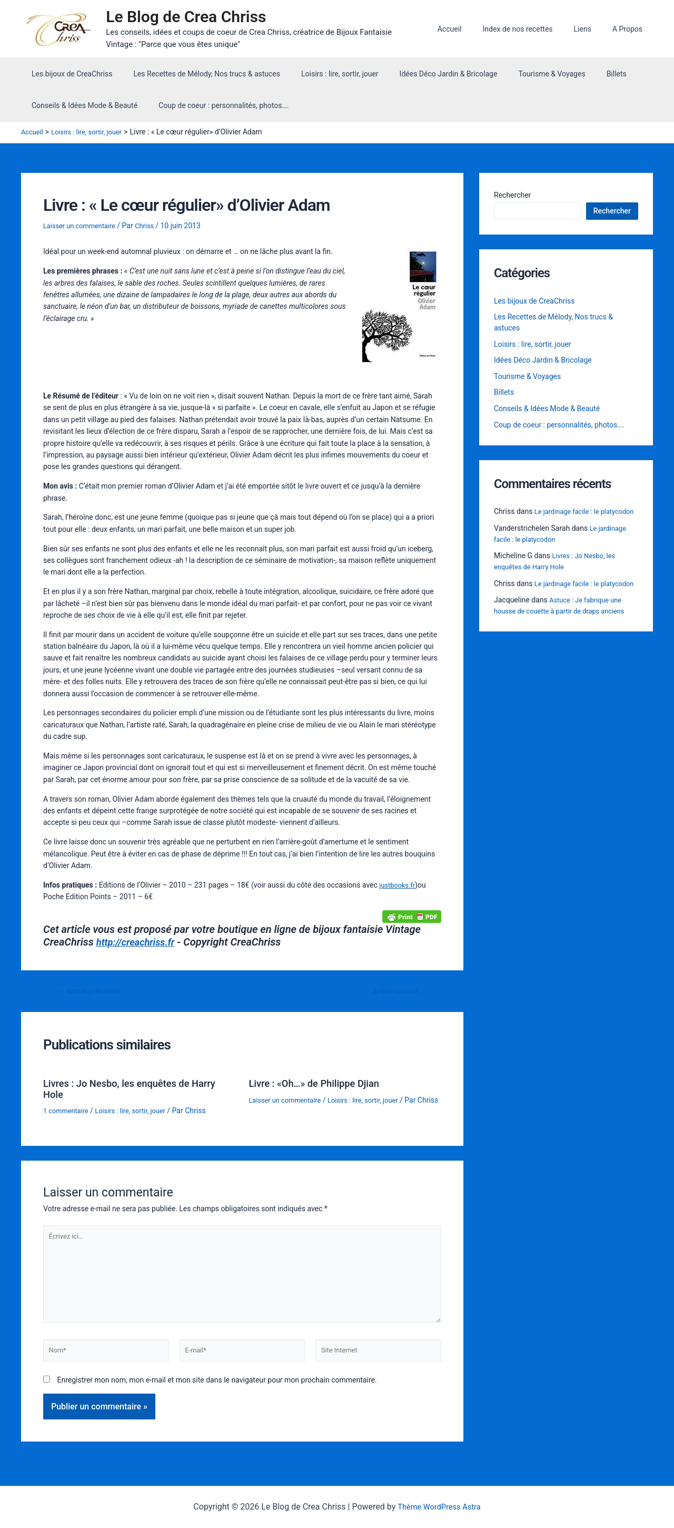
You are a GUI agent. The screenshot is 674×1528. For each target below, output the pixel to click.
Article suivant (396, 993)
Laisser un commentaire (82, 227)
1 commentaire (68, 1112)
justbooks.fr (398, 887)
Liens (592, 30)
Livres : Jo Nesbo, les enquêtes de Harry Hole (137, 1090)
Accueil (472, 30)
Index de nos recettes (533, 30)
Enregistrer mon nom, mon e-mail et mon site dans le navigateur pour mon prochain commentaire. (216, 1394)
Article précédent (93, 993)
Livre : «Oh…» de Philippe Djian (320, 1085)
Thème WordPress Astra (438, 1507)
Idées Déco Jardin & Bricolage (426, 76)
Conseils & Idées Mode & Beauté (81, 107)
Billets (582, 76)
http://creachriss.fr (139, 944)
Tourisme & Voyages (523, 76)
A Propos (631, 30)
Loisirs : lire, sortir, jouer (324, 76)
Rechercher (512, 197)
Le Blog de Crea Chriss (191, 17)
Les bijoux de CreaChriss (68, 76)
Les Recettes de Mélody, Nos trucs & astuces (197, 76)
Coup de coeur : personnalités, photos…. (214, 107)
